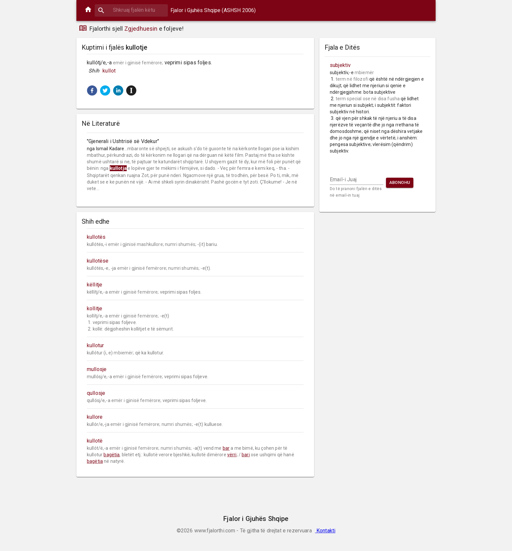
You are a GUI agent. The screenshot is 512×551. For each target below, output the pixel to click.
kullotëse (97, 261)
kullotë (95, 441)
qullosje (96, 393)
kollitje (94, 308)
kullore (95, 417)
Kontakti (325, 530)
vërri (232, 454)
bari (246, 454)
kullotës (96, 237)
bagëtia (112, 454)
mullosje (96, 369)
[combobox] (131, 10)
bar (226, 448)
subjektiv (340, 65)
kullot (109, 71)
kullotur (95, 345)
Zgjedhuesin (141, 28)
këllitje (94, 285)
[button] (92, 90)
